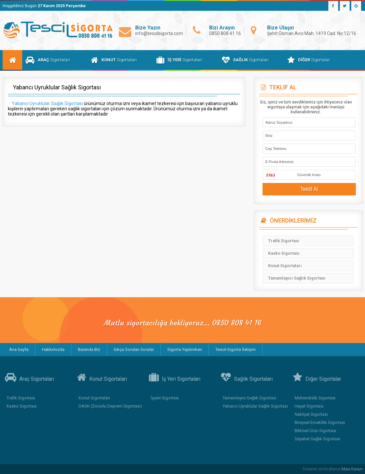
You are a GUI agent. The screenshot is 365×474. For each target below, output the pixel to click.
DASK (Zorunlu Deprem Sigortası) (110, 406)
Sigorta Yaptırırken (184, 349)
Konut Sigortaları (285, 265)
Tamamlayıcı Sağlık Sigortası (296, 278)
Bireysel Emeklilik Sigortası (320, 422)
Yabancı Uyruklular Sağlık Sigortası (255, 406)
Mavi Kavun (352, 468)
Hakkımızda (53, 349)
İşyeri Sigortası (165, 397)
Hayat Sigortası (309, 406)
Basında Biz (89, 349)
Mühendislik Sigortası (315, 397)
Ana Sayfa (18, 349)
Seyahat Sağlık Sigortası (317, 438)
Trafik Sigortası (283, 240)
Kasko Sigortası (284, 253)
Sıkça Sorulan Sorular (134, 349)
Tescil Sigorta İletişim (235, 349)
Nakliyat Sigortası (311, 414)
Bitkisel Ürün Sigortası (315, 430)
